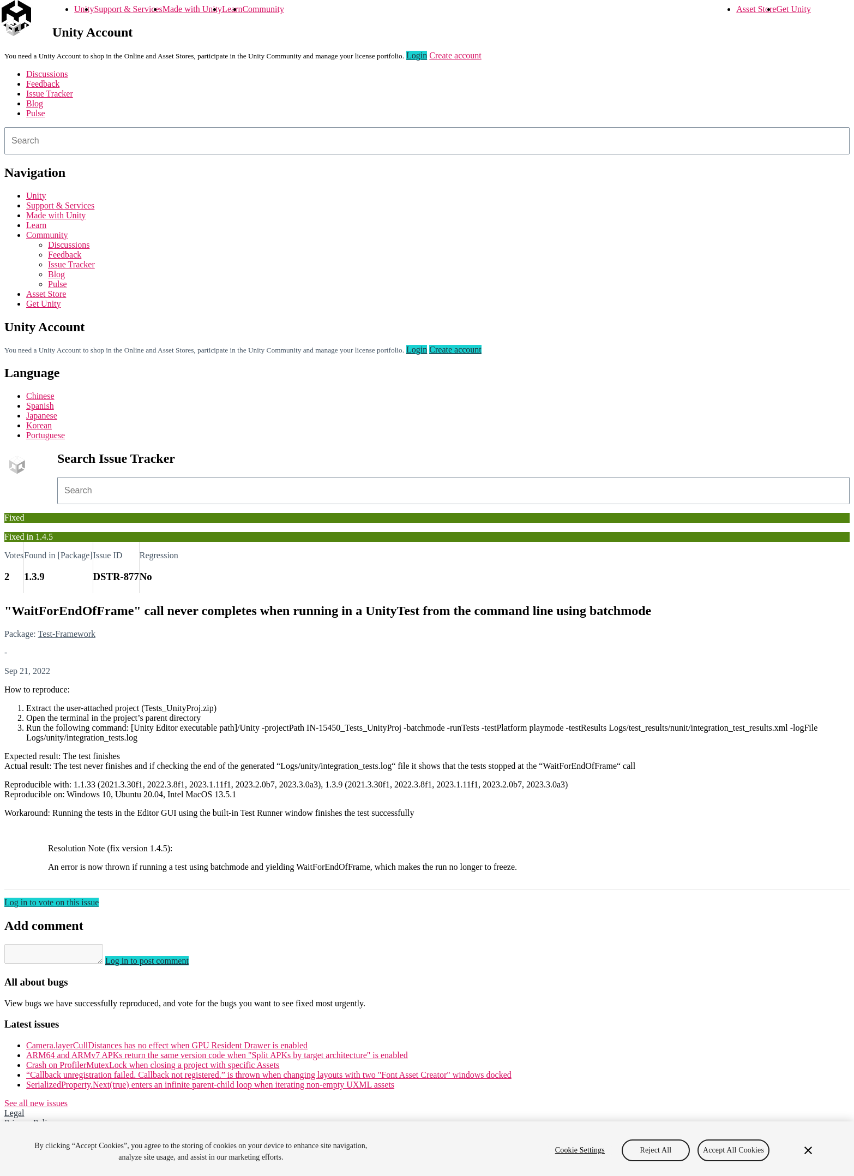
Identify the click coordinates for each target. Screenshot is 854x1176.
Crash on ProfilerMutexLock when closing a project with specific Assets (152, 1068)
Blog (34, 103)
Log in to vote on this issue (51, 902)
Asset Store (756, 9)
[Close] (808, 1150)
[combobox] (427, 141)
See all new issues (36, 1106)
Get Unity (793, 9)
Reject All (656, 1150)
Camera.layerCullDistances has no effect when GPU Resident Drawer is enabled (167, 1048)
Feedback (42, 83)
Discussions (47, 74)
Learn (232, 9)
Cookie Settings (580, 1150)
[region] (427, 1148)
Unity (84, 9)
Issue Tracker (49, 93)
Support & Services (128, 9)
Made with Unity (192, 9)
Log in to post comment (158, 964)
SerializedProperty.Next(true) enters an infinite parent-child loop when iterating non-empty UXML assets (210, 1088)
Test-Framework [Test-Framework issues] (66, 633)
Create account (455, 55)
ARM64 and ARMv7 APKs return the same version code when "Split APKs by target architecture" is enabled (217, 1058)
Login (416, 55)
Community (263, 9)
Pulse (35, 113)
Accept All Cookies (733, 1150)
